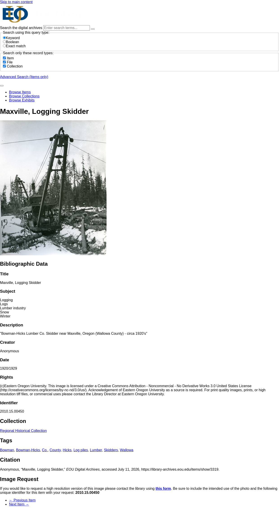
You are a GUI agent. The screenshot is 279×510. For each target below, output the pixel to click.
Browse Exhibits (22, 100)
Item (10, 58)
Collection (14, 66)
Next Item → (19, 504)
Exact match (14, 46)
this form (163, 488)
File (10, 62)
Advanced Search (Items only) (24, 77)
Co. (45, 450)
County (55, 450)
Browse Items (20, 92)
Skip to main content (16, 2)
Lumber (96, 450)
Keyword (11, 38)
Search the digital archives (21, 28)
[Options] (93, 29)
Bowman (7, 450)
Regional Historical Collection (23, 431)
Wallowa (126, 450)
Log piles (81, 450)
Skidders (111, 450)
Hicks (67, 450)
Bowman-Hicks (28, 450)
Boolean (11, 42)
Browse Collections (24, 96)
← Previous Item (22, 500)
